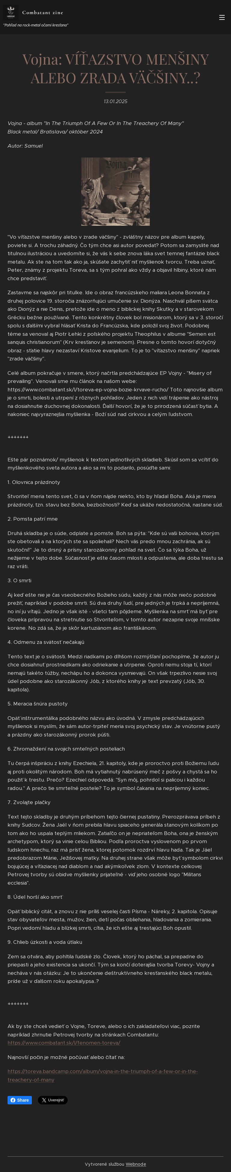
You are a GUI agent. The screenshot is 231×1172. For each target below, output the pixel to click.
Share (20, 1100)
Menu (222, 17)
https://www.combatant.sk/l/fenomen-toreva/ (64, 1043)
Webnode (136, 1164)
